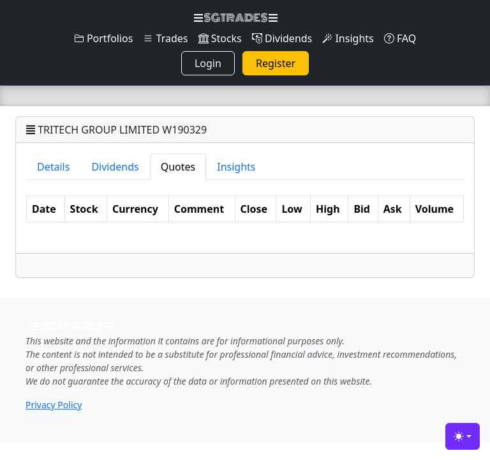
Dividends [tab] (114, 167)
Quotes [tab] (178, 167)
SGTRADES (236, 18)
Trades (165, 38)
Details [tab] (53, 167)
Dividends (282, 38)
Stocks (220, 38)
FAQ (400, 38)
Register (275, 63)
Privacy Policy (54, 405)
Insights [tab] (236, 167)
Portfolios (103, 38)
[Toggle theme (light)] (462, 436)
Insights (347, 38)
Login (208, 63)
